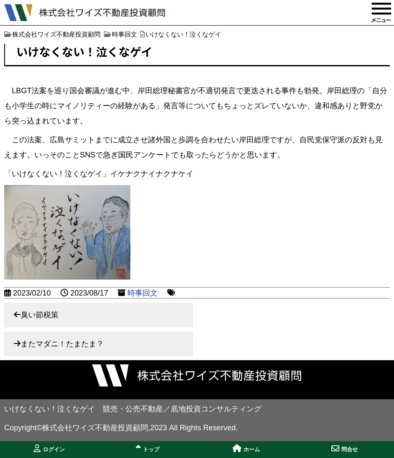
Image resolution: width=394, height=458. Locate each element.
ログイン (49, 449)
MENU (381, 12)
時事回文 (142, 293)
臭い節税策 (39, 315)
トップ (147, 449)
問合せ (344, 449)
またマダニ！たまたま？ (62, 344)
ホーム (246, 449)
